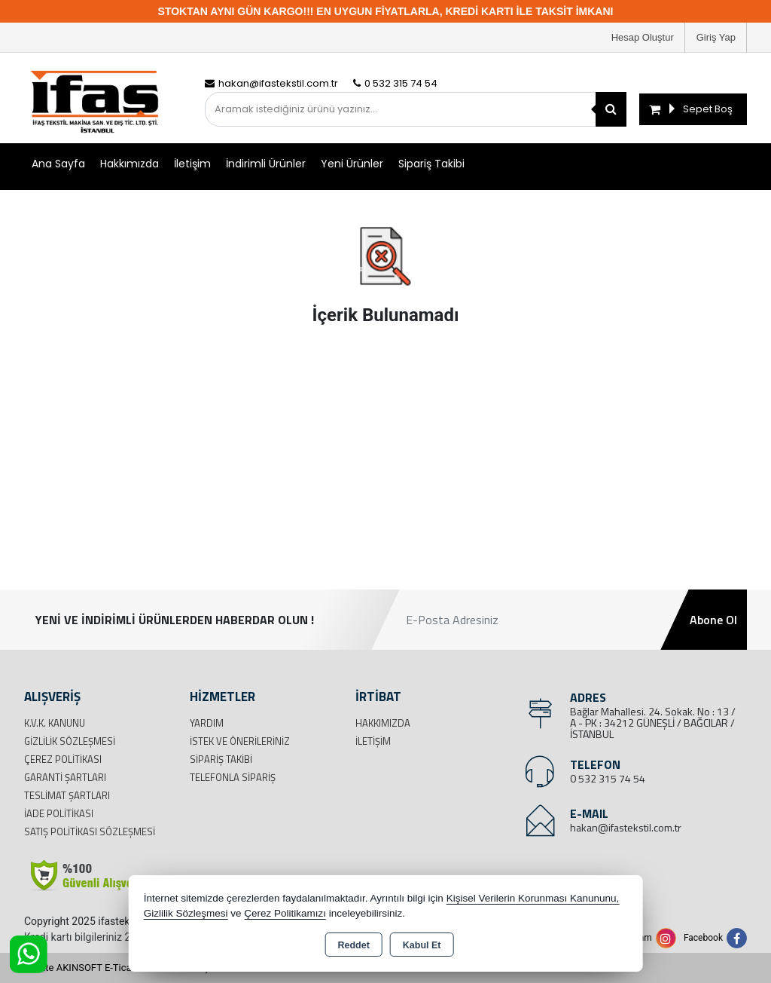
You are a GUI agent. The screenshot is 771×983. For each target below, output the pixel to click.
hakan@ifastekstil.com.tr (625, 827)
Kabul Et (422, 945)
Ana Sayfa (58, 163)
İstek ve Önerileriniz (240, 741)
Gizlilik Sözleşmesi (69, 741)
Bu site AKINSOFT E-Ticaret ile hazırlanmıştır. (121, 967)
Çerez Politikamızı (285, 913)
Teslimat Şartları (67, 795)
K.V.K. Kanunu (54, 722)
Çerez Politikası (63, 759)
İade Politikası (58, 813)
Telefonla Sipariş (233, 777)
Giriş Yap (716, 37)
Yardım (207, 722)
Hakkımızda (129, 163)
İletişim (192, 163)
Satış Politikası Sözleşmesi (89, 831)
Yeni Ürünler (352, 163)
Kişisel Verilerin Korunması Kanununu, (533, 898)
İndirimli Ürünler (266, 163)
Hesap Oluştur (642, 37)
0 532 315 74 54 (607, 778)
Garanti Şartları (65, 777)
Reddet (353, 945)
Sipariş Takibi (431, 163)
